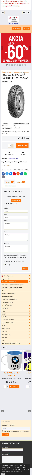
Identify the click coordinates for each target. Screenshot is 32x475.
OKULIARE (16, 317)
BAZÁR (3, 340)
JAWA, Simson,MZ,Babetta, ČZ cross (16, 343)
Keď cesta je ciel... (14, 23)
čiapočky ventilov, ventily (8, 293)
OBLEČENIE (16, 308)
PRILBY (16, 314)
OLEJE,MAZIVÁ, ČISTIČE (16, 322)
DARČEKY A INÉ (16, 305)
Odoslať (25, 268)
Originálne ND (16, 278)
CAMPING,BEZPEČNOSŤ (16, 319)
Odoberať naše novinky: (8, 425)
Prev (2, 411)
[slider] (16, 128)
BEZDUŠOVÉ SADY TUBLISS (9, 299)
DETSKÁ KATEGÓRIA (7, 302)
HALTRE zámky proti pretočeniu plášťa (12, 287)
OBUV (16, 311)
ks (6, 386)
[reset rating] (16, 261)
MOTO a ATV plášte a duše (16, 281)
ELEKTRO (16, 337)
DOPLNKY (16, 331)
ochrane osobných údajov (16, 471)
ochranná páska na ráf (7, 296)
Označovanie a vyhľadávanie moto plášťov (13, 285)
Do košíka (22, 146)
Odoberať (5, 434)
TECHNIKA (16, 325)
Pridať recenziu (16, 200)
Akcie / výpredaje (16, 275)
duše (3, 290)
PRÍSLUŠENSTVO (16, 334)
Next (29, 411)
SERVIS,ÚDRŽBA (16, 328)
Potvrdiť (3, 473)
